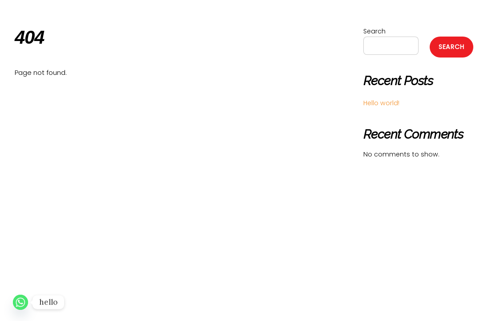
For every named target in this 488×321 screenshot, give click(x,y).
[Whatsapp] (20, 302)
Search (374, 31)
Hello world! (381, 103)
